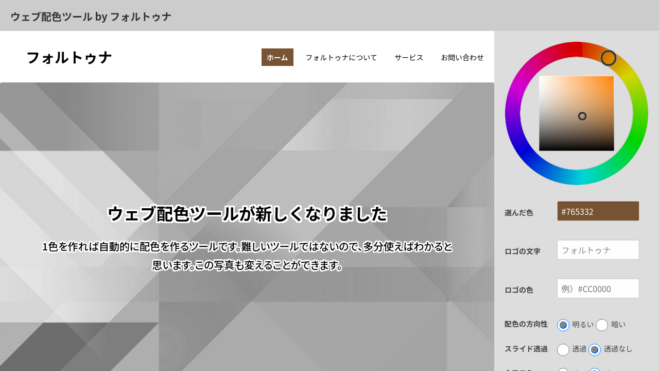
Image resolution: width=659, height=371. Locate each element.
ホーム (277, 57)
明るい (575, 325)
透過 (572, 349)
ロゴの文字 (523, 251)
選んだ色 (519, 212)
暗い (611, 325)
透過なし (610, 349)
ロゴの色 (519, 289)
